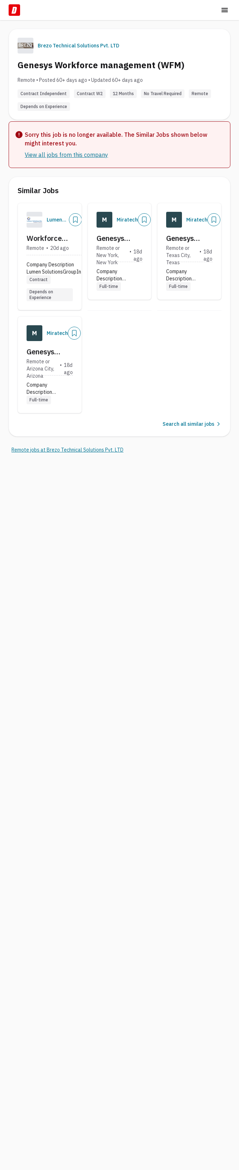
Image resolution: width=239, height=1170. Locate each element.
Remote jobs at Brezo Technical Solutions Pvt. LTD (67, 450)
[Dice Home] (14, 10)
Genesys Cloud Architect (112, 238)
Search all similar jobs (192, 424)
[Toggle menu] (224, 10)
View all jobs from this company (66, 154)
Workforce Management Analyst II (48, 238)
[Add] (75, 219)
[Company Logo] (34, 220)
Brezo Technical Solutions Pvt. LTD (78, 45)
